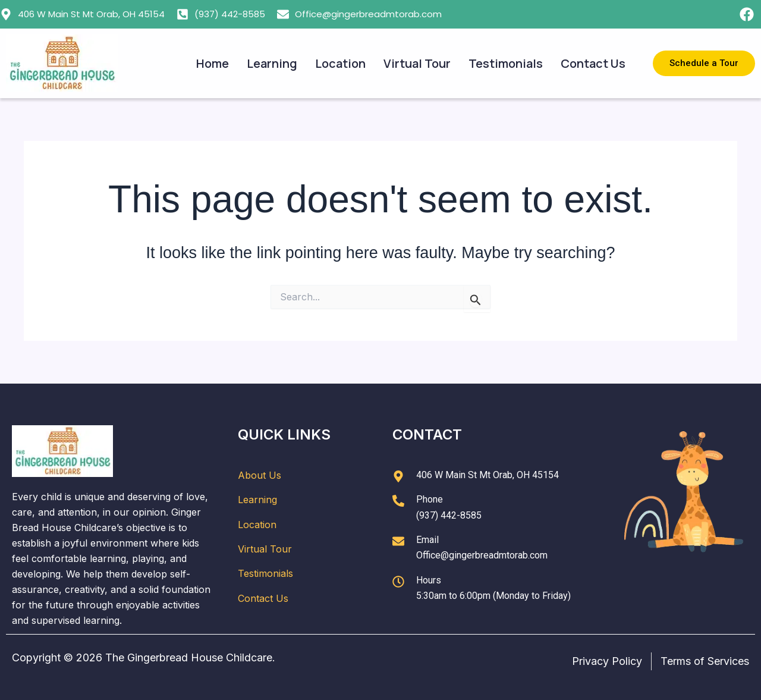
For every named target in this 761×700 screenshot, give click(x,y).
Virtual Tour (417, 63)
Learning (272, 63)
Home (212, 63)
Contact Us (593, 63)
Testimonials (505, 63)
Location (340, 63)
